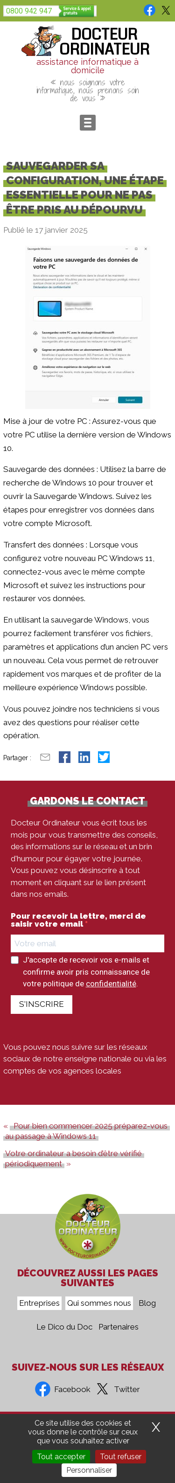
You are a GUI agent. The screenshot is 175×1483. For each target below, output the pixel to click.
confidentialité (111, 983)
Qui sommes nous (99, 1303)
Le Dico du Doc (64, 1327)
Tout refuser (120, 1456)
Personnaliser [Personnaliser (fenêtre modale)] (89, 1470)
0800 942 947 (29, 11)
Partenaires (118, 1327)
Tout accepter (61, 1456)
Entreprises (39, 1303)
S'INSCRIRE (41, 1004)
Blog (147, 1303)
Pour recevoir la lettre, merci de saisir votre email (78, 920)
